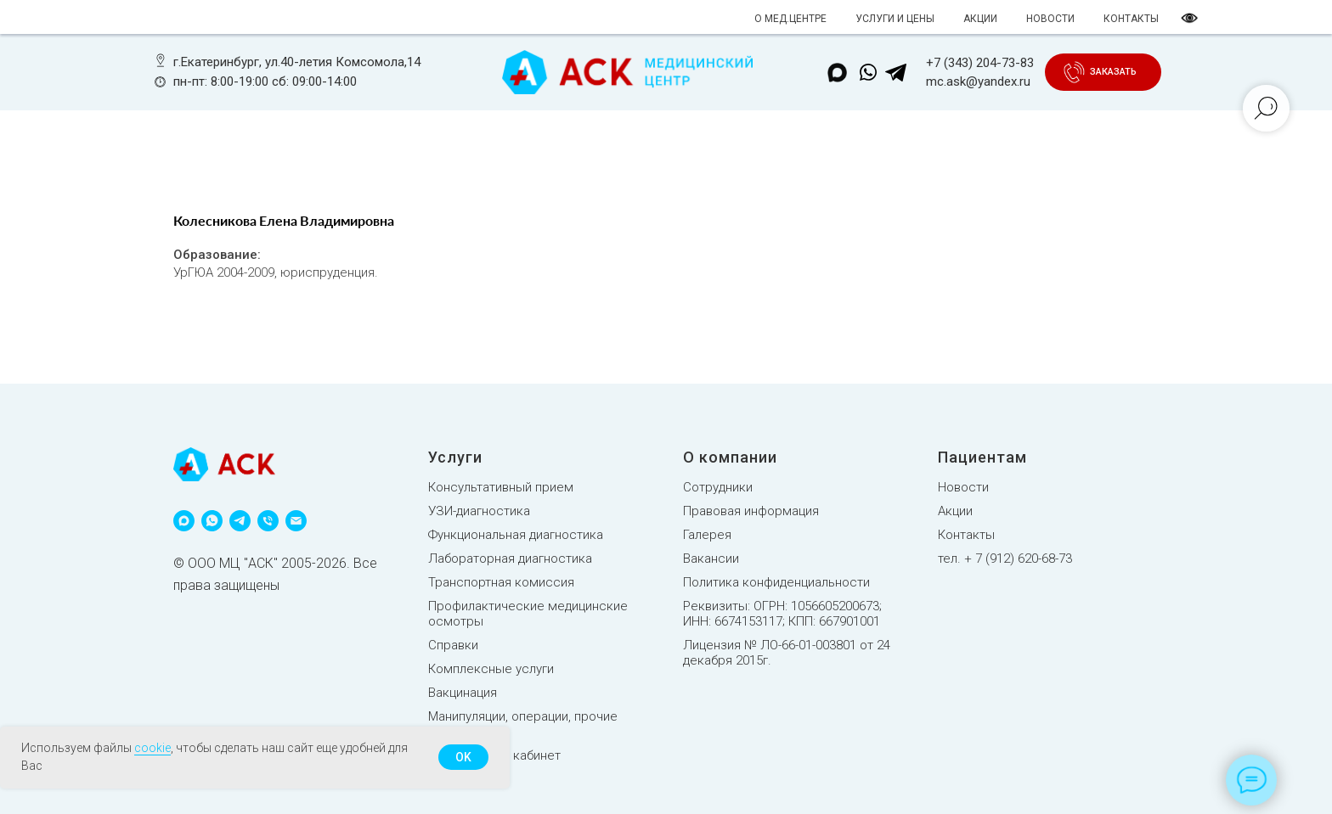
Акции (955, 511)
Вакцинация (462, 692)
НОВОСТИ (1050, 19)
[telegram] (240, 520)
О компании (730, 457)
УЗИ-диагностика (479, 511)
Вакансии (711, 558)
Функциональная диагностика (515, 534)
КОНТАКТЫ (1131, 19)
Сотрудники (718, 487)
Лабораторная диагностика (510, 558)
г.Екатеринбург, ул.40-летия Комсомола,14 (296, 62)
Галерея (707, 534)
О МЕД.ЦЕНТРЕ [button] (790, 19)
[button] (1112, 72)
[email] (296, 520)
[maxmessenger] (184, 520)
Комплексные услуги (491, 668)
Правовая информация (751, 511)
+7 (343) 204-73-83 (980, 62)
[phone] (268, 520)
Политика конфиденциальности (776, 582)
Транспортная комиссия (501, 582)
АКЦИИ (980, 19)
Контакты (966, 534)
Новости (963, 487)
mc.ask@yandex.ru (978, 81)
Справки (453, 645)
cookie (152, 748)
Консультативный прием (500, 487)
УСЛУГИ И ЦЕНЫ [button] (894, 19)
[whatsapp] (212, 520)
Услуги (455, 457)
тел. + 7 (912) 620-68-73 (1005, 558)
